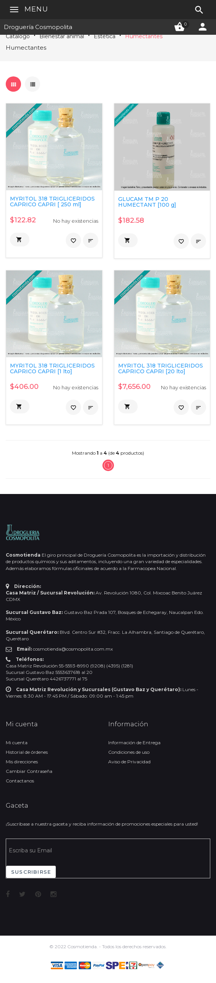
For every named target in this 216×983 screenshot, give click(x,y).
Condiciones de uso (128, 752)
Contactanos (20, 781)
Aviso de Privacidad (129, 761)
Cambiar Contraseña (29, 771)
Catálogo (18, 36)
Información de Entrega (134, 742)
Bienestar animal (61, 36)
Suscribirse (31, 872)
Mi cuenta (17, 742)
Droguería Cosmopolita (38, 27)
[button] (19, 239)
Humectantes (143, 36)
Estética (104, 36)
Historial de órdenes (27, 752)
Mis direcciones (22, 761)
